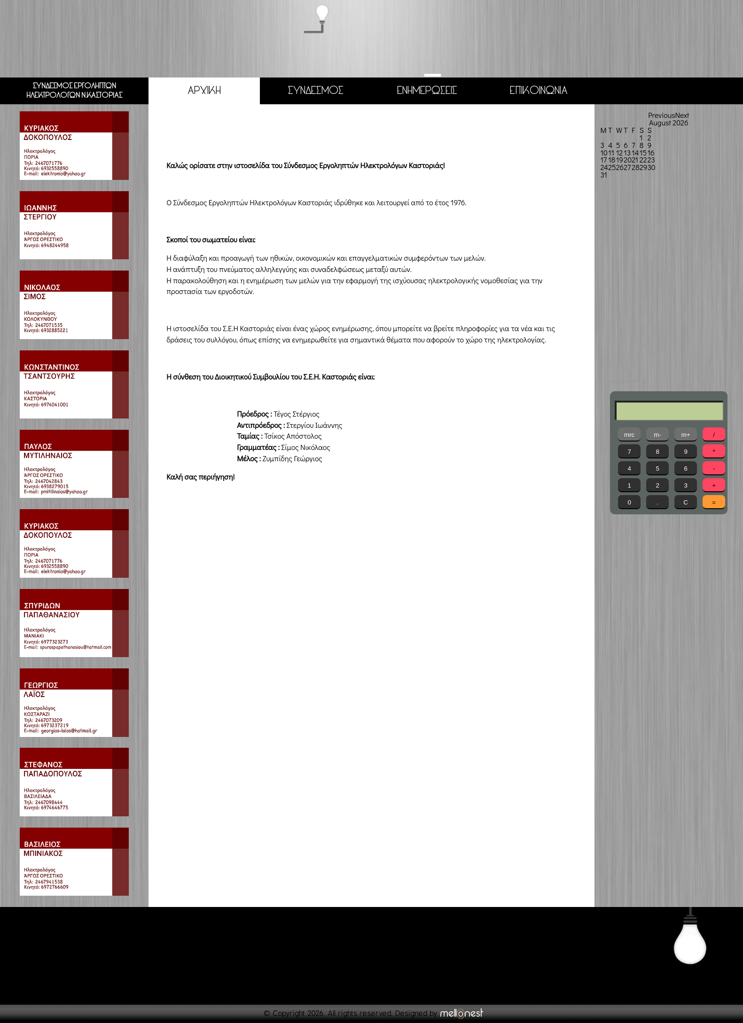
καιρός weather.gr (628, 381)
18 (611, 159)
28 (636, 167)
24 (604, 167)
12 (619, 152)
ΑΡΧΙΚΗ (204, 90)
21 (635, 159)
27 (627, 167)
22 (643, 159)
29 (644, 167)
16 (650, 152)
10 (603, 152)
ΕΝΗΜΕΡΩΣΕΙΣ (427, 90)
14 (635, 152)
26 (620, 167)
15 (643, 152)
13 (627, 152)
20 (628, 159)
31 (603, 174)
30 (651, 167)
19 (619, 159)
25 (612, 167)
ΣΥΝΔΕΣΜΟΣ (316, 90)
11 (611, 152)
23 (651, 159)
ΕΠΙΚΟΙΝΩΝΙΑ (538, 90)
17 (603, 159)
